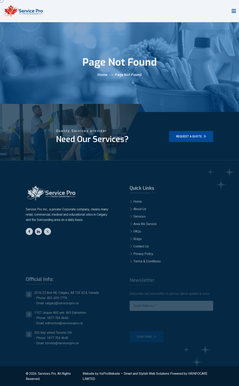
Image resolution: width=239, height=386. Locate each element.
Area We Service (143, 225)
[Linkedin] (38, 232)
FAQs (135, 233)
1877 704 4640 (57, 319)
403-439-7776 (57, 299)
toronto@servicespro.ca (62, 344)
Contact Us (139, 248)
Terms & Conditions (145, 262)
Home (102, 75)
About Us (138, 210)
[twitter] (47, 232)
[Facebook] (29, 232)
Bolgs (136, 240)
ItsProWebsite (109, 373)
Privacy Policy (141, 255)
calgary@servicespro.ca (62, 304)
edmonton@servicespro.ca (64, 324)
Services (138, 218)
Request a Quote (191, 136)
